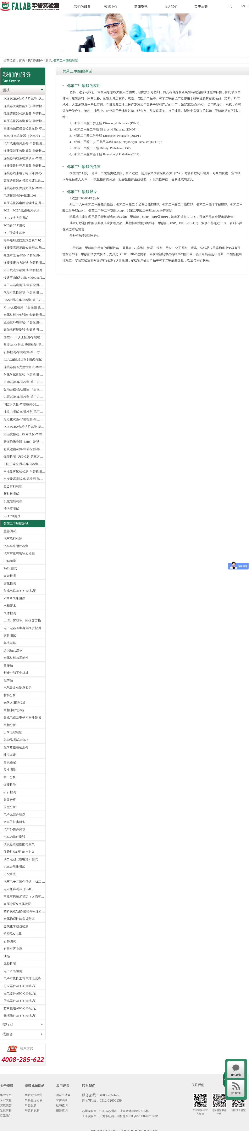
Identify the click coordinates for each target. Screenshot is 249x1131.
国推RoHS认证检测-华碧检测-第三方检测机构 (24, 337)
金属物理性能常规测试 (19, 919)
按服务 (7, 1034)
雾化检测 (10, 583)
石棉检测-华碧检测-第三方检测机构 (24, 352)
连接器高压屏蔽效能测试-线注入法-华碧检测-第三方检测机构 (24, 247)
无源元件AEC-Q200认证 (20, 1015)
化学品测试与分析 (16, 740)
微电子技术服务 (14, 822)
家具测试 (10, 635)
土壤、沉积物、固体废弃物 (22, 620)
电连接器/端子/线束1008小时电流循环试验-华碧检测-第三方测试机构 (24, 195)
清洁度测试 (11, 508)
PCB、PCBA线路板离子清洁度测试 (24, 210)
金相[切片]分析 (14, 710)
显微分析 (10, 807)
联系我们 (6, 1115)
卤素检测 (10, 576)
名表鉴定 (10, 762)
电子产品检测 (13, 971)
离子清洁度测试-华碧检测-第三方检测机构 (24, 285)
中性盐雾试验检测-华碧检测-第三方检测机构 (24, 471)
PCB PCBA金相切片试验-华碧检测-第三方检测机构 (24, 98)
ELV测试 (10, 874)
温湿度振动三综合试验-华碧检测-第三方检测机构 (24, 434)
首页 (22, 60)
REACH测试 (12, 516)
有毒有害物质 (13, 948)
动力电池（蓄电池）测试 (21, 859)
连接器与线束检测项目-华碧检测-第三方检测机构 (24, 158)
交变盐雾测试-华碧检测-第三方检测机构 (24, 479)
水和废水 (10, 605)
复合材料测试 (13, 486)
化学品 (8, 680)
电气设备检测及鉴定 (18, 687)
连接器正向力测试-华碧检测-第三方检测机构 (24, 262)
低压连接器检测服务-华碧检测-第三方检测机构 (24, 113)
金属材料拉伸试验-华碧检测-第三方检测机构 (24, 315)
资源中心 (110, 6)
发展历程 (6, 1110)
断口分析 (10, 777)
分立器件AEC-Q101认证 (20, 986)
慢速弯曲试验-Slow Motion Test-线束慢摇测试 (24, 277)
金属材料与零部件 (16, 658)
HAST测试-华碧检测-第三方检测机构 (24, 300)
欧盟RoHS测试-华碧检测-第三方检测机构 (24, 344)
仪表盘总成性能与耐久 (19, 844)
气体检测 (10, 613)
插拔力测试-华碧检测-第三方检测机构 (24, 411)
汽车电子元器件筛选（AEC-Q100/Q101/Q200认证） (24, 881)
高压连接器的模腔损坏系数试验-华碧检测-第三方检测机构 (24, 180)
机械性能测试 (13, 501)
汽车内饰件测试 (14, 837)
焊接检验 (10, 784)
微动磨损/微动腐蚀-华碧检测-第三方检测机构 (24, 389)
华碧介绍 (6, 1095)
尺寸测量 (10, 769)
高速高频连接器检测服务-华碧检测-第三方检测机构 (24, 128)
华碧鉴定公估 (33, 1100)
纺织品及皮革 (13, 650)
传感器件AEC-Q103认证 (20, 1001)
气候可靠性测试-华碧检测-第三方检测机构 (24, 292)
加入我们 (171, 6)
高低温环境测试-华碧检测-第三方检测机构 (24, 329)
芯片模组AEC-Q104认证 (20, 1008)
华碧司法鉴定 (33, 1095)
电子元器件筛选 (14, 814)
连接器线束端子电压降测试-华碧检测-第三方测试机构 (24, 173)
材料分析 (10, 695)
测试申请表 (63, 1095)
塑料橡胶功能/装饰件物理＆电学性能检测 (24, 911)
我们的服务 (82, 6)
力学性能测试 (13, 732)
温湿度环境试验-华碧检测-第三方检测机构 (24, 322)
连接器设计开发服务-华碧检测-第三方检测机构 (24, 165)
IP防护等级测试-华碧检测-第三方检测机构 (24, 464)
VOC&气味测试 (14, 866)
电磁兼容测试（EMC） (19, 889)
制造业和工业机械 (16, 672)
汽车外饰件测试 (14, 829)
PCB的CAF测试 (14, 225)
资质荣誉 (6, 1105)
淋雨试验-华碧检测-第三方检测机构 (24, 397)
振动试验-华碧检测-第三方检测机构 (24, 382)
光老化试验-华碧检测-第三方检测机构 (24, 419)
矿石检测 (10, 792)
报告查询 (62, 1110)
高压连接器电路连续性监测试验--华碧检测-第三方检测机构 (24, 203)
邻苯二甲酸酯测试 (16, 523)
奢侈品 (8, 665)
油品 (7, 956)
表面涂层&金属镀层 (17, 904)
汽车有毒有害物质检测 (19, 553)
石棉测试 (10, 941)
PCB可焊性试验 (14, 232)
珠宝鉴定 (10, 754)
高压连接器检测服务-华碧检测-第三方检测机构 (24, 121)
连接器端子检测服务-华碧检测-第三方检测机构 (24, 150)
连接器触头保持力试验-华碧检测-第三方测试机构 (24, 188)
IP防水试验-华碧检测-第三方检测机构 (24, 404)
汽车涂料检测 (13, 538)
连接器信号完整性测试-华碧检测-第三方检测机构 (24, 367)
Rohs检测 (10, 561)
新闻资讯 (141, 6)
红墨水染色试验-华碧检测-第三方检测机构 (24, 255)
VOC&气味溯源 (14, 598)
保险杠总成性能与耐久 (19, 851)
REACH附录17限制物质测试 (23, 359)
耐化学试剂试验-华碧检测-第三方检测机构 (24, 374)
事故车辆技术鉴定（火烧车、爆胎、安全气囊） (24, 896)
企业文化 (6, 1100)
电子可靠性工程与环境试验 (22, 978)
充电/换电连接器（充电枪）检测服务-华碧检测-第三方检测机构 (24, 136)
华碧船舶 (30, 1105)
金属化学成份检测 (16, 926)
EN (243, 5)
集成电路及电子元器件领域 (22, 717)
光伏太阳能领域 (14, 702)
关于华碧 (201, 6)
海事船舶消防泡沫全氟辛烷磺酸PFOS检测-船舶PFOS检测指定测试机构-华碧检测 (24, 240)
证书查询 (62, 1105)
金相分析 (10, 725)
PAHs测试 (10, 568)
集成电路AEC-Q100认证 (20, 590)
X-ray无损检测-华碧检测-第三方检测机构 (24, 307)
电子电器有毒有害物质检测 (22, 628)
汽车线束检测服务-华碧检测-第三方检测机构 (24, 143)
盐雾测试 (10, 531)
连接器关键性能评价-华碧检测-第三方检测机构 (24, 106)
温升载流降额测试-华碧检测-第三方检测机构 (24, 270)
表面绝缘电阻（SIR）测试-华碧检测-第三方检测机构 (24, 441)
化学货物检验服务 (16, 747)
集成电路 (10, 643)
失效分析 (10, 799)
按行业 (7, 1024)
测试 (48, 60)
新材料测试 (11, 493)
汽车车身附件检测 (16, 546)
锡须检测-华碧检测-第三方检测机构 (24, 456)
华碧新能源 (32, 1110)
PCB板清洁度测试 (16, 218)
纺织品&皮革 (13, 933)
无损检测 (10, 963)
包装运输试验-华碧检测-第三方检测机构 (24, 449)
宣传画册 (62, 1100)
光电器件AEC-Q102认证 (20, 993)
